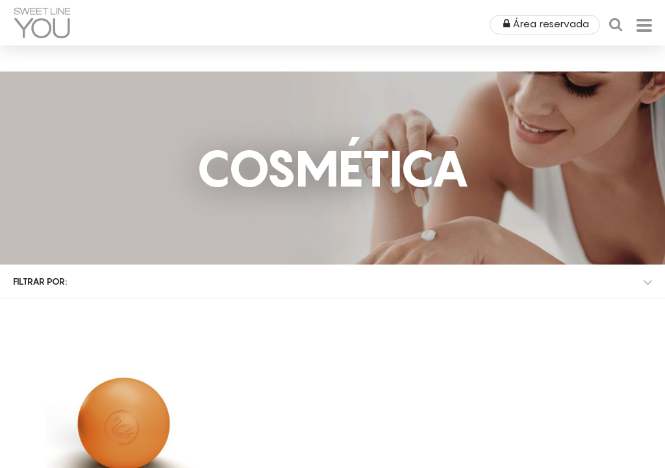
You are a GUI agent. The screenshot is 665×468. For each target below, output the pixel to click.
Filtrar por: (40, 281)
